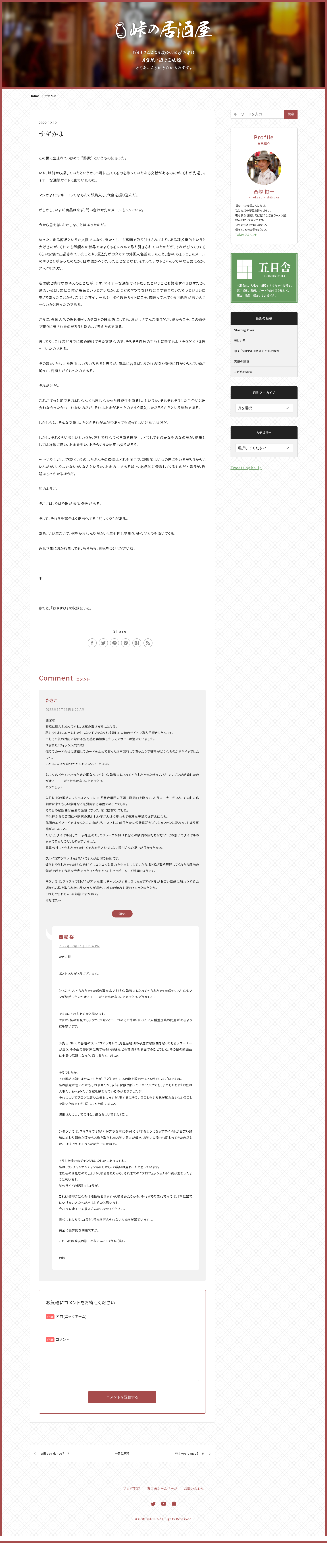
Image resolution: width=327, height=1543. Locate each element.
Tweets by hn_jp (246, 467)
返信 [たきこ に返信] (122, 913)
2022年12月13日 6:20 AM (65, 709)
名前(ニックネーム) (71, 1316)
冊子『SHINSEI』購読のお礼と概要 (256, 351)
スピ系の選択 (243, 372)
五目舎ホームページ (162, 1495)
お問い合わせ (194, 1495)
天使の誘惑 (242, 361)
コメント (62, 1339)
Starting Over (244, 330)
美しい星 (240, 340)
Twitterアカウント (246, 234)
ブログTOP (131, 1495)
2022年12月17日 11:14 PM (79, 946)
